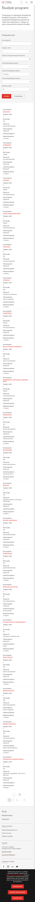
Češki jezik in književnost (10, 586)
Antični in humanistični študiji (12, 213)
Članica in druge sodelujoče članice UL (13, 55)
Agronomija (6, 111)
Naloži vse (17, 898)
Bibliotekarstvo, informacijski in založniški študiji (15, 380)
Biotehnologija (7, 553)
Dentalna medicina (8, 690)
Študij (4, 812)
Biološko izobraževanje (10, 520)
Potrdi (6, 96)
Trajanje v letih (6, 48)
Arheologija (6, 246)
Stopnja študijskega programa (11, 70)
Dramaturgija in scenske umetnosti (13, 759)
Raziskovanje (7, 815)
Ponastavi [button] (18, 96)
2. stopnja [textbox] (6, 74)
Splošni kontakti (6, 851)
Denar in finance (8, 657)
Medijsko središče (7, 836)
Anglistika (6, 180)
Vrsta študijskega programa (10, 63)
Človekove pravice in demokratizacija (14, 622)
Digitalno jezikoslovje (9, 724)
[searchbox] (3, 59)
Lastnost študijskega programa (11, 78)
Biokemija (6, 485)
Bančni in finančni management (12, 346)
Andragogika (7, 145)
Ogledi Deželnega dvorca (9, 830)
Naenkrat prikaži (7, 86)
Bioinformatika (7, 450)
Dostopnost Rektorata (8, 855)
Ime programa (6, 40)
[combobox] (17, 51)
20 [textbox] (3, 89)
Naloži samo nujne (17, 892)
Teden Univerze (6, 833)
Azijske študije (7, 313)
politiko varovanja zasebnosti (14, 875)
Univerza (5, 819)
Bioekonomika (7, 414)
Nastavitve (17, 886)
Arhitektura (6, 280)
